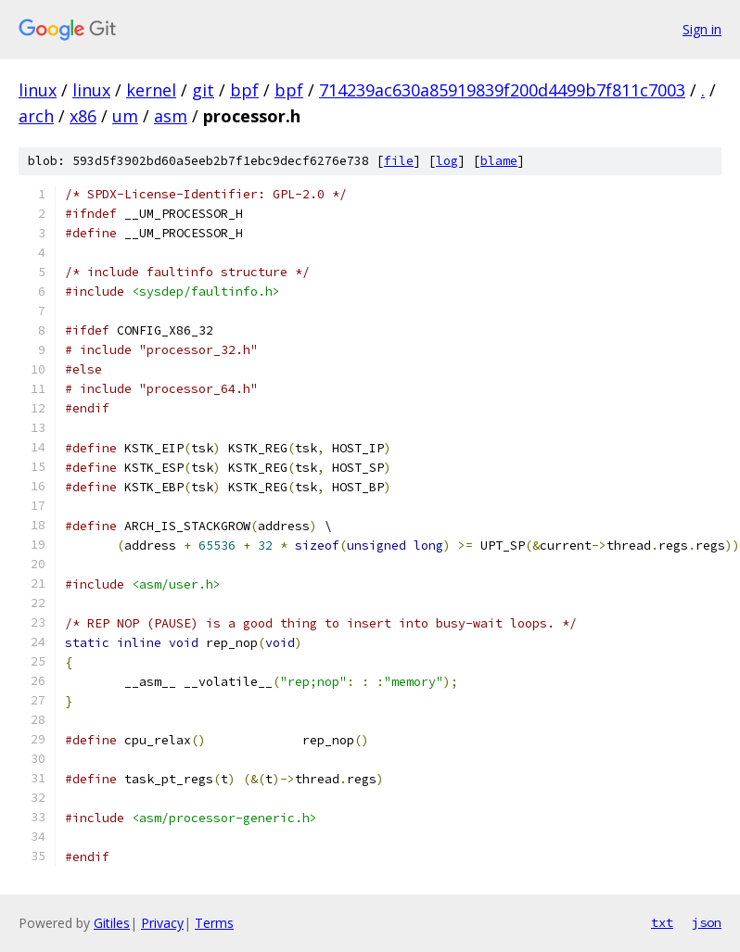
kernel (151, 90)
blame (498, 161)
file (399, 161)
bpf (244, 90)
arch (36, 116)
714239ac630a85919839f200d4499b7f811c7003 (502, 90)
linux (38, 90)
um (125, 116)
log (447, 161)
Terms (214, 923)
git (203, 90)
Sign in (702, 29)
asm (170, 116)
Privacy (162, 923)
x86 (83, 116)
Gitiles (112, 923)
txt (662, 922)
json (706, 922)
